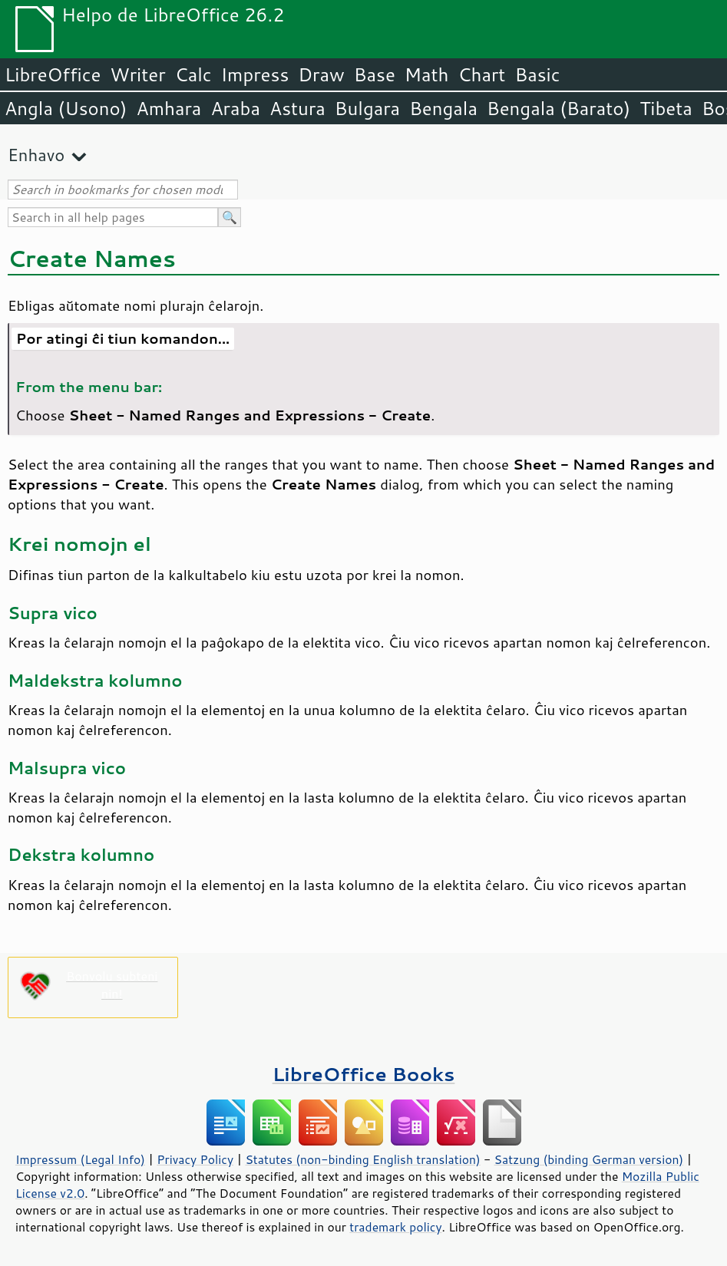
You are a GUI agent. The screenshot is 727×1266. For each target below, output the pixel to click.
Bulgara (367, 108)
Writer (137, 74)
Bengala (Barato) (558, 108)
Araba (235, 108)
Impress (255, 74)
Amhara (168, 108)
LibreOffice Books (364, 1073)
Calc (193, 74)
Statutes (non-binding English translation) (362, 1159)
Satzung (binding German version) (589, 1159)
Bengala (443, 108)
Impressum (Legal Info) (80, 1159)
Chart (481, 74)
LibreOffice (53, 74)
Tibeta (665, 108)
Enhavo (36, 154)
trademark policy (395, 1226)
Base (374, 74)
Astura (297, 108)
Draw (321, 74)
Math (427, 74)
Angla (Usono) (66, 108)
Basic (537, 74)
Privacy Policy (195, 1159)
